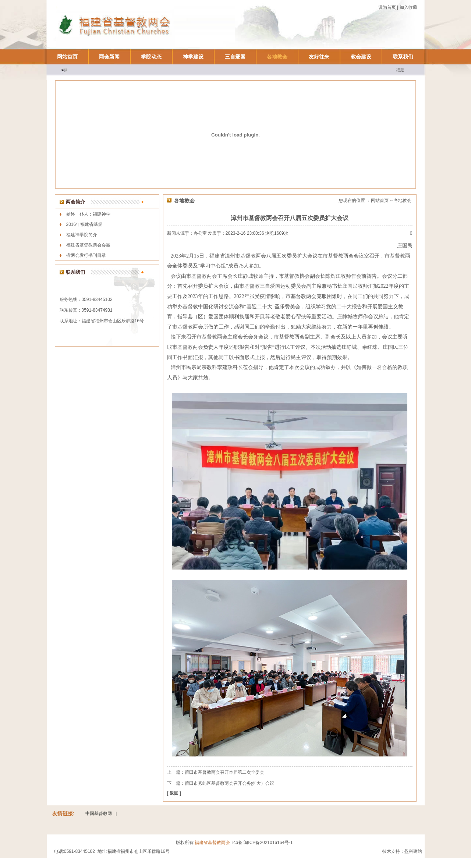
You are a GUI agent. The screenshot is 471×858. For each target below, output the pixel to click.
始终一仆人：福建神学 (88, 214)
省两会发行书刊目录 (86, 255)
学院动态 (151, 57)
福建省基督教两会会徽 (88, 245)
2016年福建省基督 (84, 224)
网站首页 (67, 57)
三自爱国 (235, 57)
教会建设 (361, 57)
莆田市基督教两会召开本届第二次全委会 (224, 772)
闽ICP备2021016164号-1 (268, 842)
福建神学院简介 (81, 234)
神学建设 (193, 57)
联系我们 (403, 57)
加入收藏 (408, 7)
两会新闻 (109, 57)
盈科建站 (413, 851)
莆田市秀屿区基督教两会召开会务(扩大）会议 (230, 783)
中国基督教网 (98, 813)
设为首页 (387, 7)
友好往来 (319, 57)
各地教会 (277, 57)
